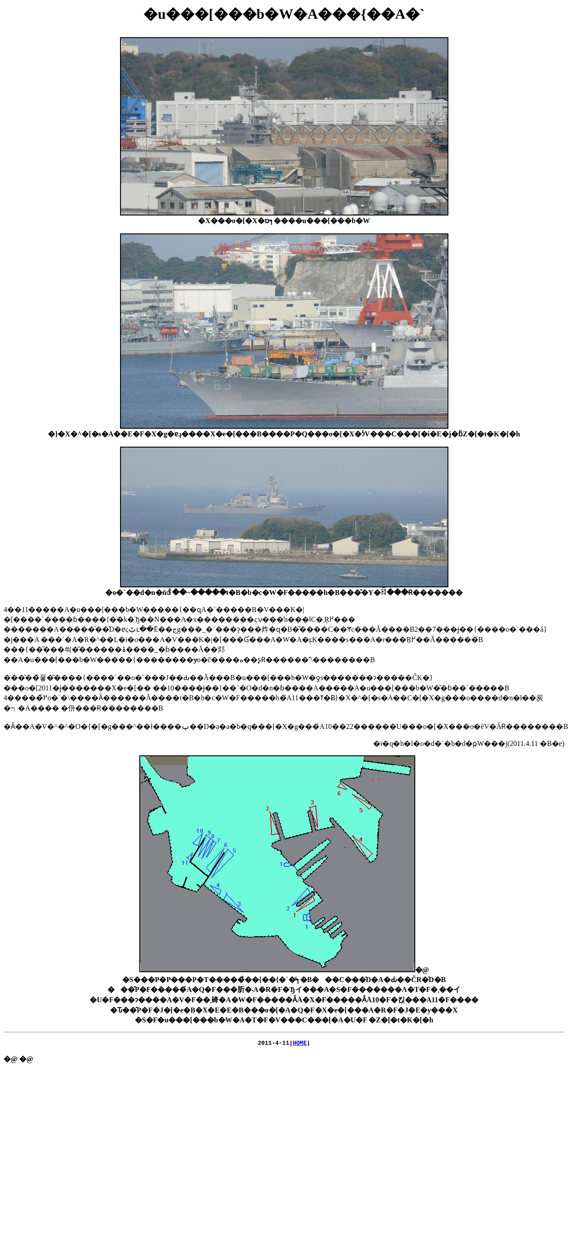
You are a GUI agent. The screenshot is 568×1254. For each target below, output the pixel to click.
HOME (300, 1044)
